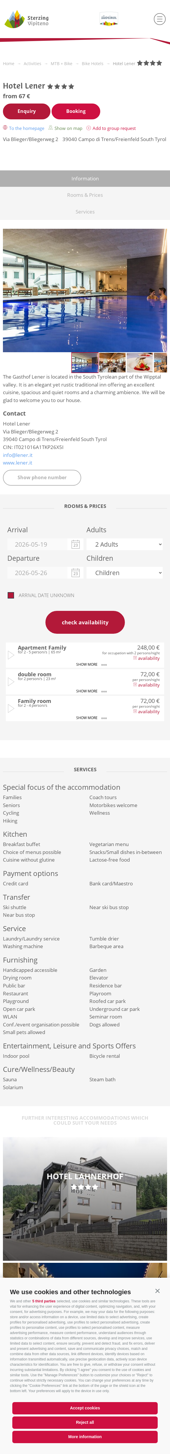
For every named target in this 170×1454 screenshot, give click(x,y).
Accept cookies (85, 1408)
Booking (76, 111)
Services (85, 211)
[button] (157, 1290)
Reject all (85, 1422)
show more (91, 664)
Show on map (66, 128)
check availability (85, 622)
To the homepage (24, 128)
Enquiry (27, 111)
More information (85, 1436)
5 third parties (43, 1301)
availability (146, 658)
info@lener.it (18, 455)
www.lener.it (17, 462)
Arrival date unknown (46, 595)
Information (85, 178)
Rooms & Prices (85, 195)
